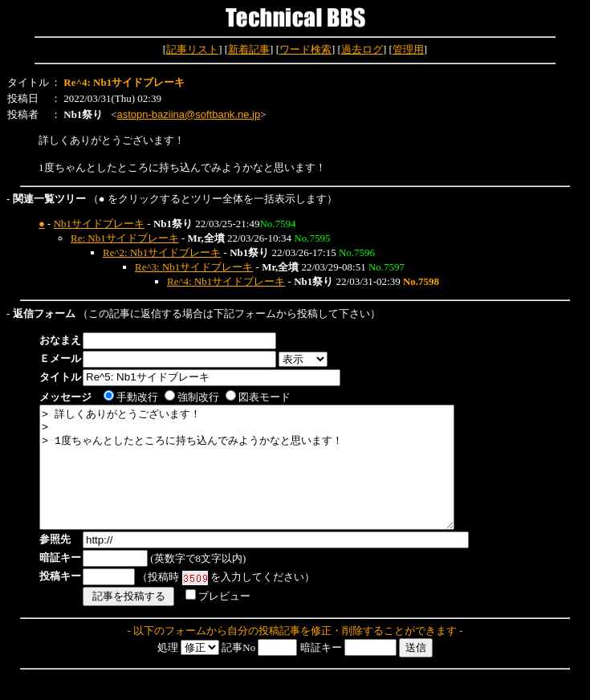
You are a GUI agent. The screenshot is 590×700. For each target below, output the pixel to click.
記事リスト (192, 49)
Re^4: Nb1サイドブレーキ (226, 281)
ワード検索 (305, 49)
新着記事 (249, 49)
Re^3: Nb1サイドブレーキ (194, 267)
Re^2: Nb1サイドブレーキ (162, 252)
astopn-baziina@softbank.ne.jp (188, 114)
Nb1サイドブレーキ (99, 224)
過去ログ (362, 49)
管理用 (408, 49)
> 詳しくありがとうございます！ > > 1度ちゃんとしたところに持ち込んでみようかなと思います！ (271, 479)
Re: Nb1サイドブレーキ (125, 238)
